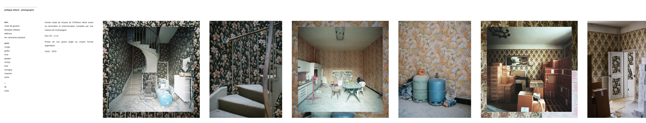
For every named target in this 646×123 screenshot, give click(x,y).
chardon (8, 73)
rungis (7, 47)
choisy (7, 62)
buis (6, 66)
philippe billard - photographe (19, 10)
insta (6, 91)
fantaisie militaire (12, 30)
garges (7, 58)
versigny (8, 70)
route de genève (12, 26)
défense (8, 33)
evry (6, 54)
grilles (7, 51)
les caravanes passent (14, 37)
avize (6, 77)
